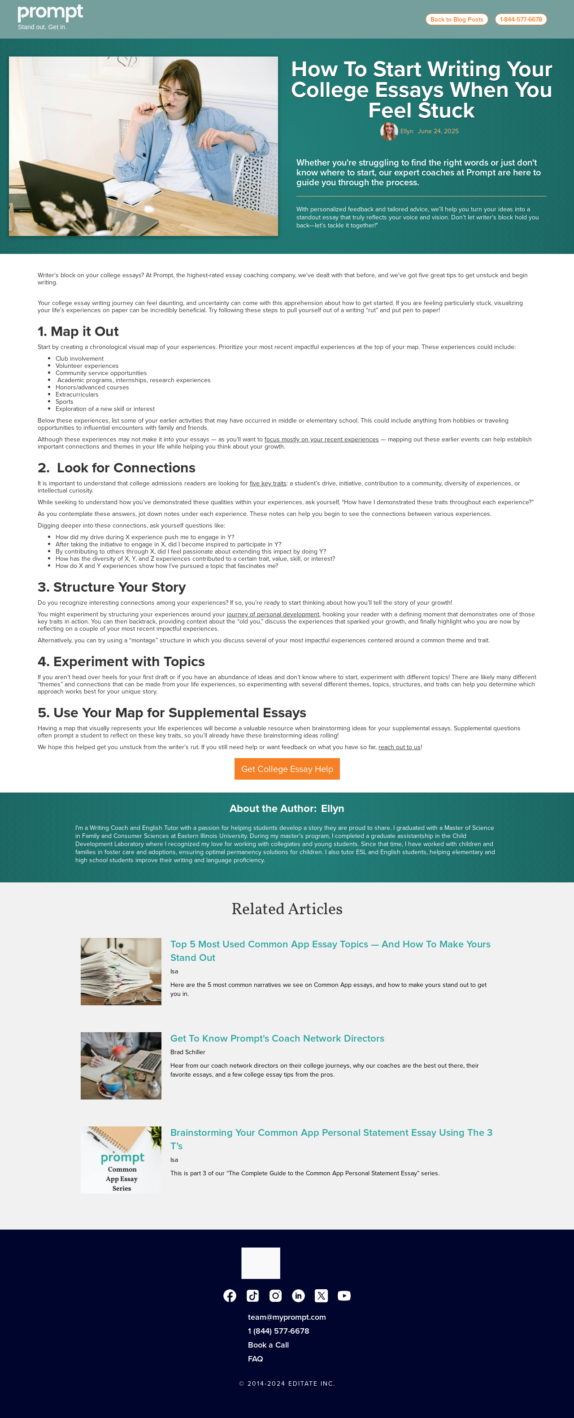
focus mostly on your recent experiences (322, 439)
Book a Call (268, 1344)
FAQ (255, 1358)
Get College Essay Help (287, 769)
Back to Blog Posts (456, 19)
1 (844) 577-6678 (278, 1330)
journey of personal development (273, 614)
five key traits (268, 483)
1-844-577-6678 (521, 19)
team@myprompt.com (287, 1317)
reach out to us (399, 747)
